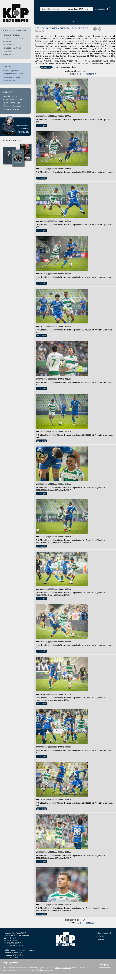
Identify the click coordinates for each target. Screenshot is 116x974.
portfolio (7, 41)
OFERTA (6, 66)
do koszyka (45, 67)
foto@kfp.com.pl (16, 945)
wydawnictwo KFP (11, 80)
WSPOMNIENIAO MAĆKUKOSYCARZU (22, 128)
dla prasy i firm (10, 45)
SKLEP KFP (8, 92)
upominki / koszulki (11, 109)
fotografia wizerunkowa (13, 74)
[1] (78, 74)
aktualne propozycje (12, 35)
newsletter (8, 51)
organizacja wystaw (12, 77)
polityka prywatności (104, 933)
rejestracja (8, 54)
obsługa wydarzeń (11, 70)
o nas (65, 21)
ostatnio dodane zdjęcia (13, 38)
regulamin (100, 936)
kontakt (76, 21)
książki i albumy (10, 96)
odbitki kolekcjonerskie (13, 100)
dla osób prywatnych (12, 48)
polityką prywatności (63, 968)
